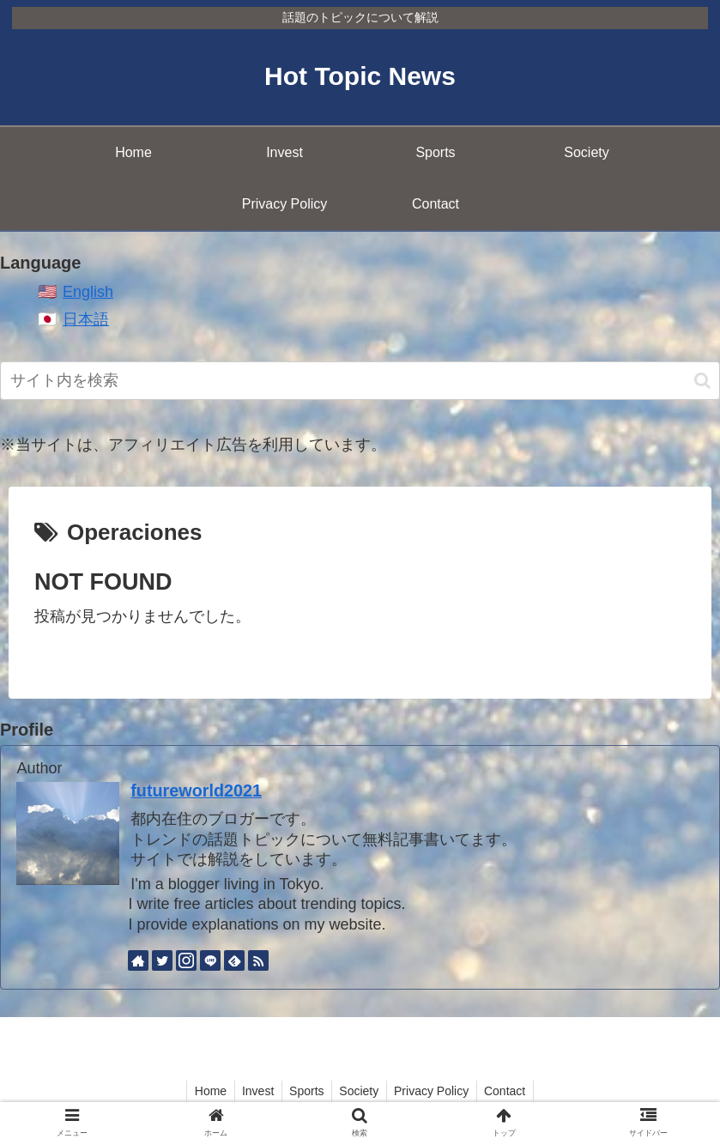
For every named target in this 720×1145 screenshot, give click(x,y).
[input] (360, 380)
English (88, 291)
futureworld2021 (196, 790)
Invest (253, 1091)
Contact (511, 1091)
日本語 (86, 319)
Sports (304, 1091)
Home (204, 1091)
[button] (702, 381)
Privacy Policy (435, 1091)
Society (360, 1091)
